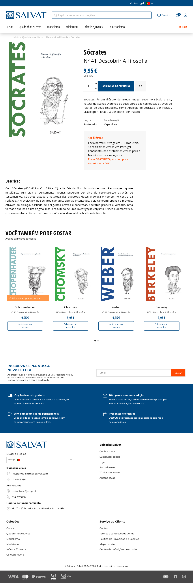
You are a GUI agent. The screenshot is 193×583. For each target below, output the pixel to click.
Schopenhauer (25, 307)
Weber (116, 307)
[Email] (134, 372)
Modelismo (13, 538)
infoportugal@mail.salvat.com (30, 473)
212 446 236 (19, 479)
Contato (104, 528)
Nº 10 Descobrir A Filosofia (25, 312)
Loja (102, 462)
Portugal (141, 3)
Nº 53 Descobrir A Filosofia (116, 312)
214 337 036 (19, 497)
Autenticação (107, 477)
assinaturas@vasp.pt (24, 491)
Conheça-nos (107, 451)
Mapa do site (107, 544)
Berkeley (161, 307)
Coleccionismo (15, 554)
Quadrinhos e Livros (18, 533)
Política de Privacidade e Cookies (119, 538)
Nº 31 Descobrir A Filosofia (161, 312)
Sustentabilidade (110, 456)
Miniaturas (12, 544)
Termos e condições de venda (117, 533)
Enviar (178, 372)
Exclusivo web (108, 467)
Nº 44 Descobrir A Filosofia (70, 312)
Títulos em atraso (110, 472)
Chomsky (70, 307)
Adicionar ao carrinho (25, 326)
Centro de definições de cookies (118, 549)
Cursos (10, 528)
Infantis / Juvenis (16, 549)
